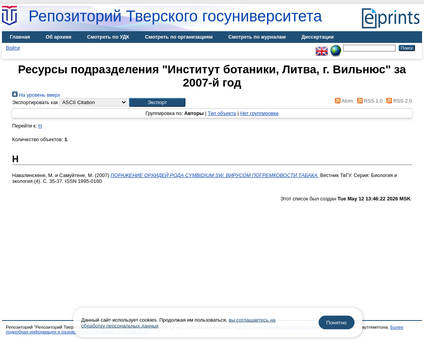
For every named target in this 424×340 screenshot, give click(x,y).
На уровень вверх (36, 95)
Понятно (336, 323)
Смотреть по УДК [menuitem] (108, 37)
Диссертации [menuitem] (317, 37)
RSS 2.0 (398, 101)
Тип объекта (222, 113)
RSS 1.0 (369, 101)
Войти (13, 48)
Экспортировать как (35, 102)
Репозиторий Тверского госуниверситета (175, 16)
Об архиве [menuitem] (58, 37)
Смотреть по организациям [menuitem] (179, 37)
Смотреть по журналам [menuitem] (257, 37)
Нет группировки (259, 113)
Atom (343, 101)
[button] (157, 102)
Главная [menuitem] (20, 37)
